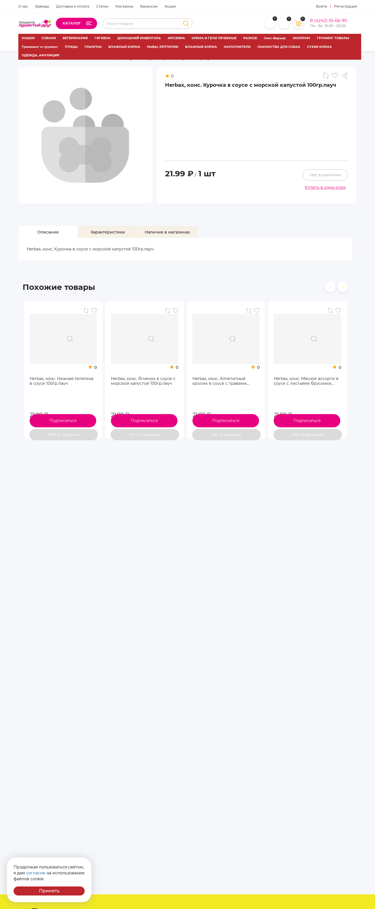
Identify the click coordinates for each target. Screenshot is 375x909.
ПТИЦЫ (71, 47)
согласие (35, 872)
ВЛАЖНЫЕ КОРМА (124, 47)
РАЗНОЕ (250, 38)
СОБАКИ (48, 38)
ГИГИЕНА (103, 38)
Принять (49, 891)
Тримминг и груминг (40, 47)
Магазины (124, 6)
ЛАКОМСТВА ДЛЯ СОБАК (278, 47)
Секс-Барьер (275, 38)
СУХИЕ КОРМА (319, 47)
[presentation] (330, 286)
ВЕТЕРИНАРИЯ (75, 38)
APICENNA (176, 38)
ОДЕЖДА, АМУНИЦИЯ (40, 55)
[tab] (48, 232)
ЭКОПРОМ (301, 38)
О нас (23, 6)
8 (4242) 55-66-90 (328, 20)
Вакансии (148, 6)
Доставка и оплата (72, 6)
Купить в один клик (325, 187)
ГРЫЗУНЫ (93, 47)
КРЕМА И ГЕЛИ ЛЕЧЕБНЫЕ (214, 38)
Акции (170, 6)
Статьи (102, 6)
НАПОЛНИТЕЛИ (237, 47)
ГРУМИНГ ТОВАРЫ (333, 38)
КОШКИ (28, 38)
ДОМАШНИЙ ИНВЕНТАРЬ (139, 38)
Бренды (42, 6)
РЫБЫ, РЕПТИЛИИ (162, 47)
